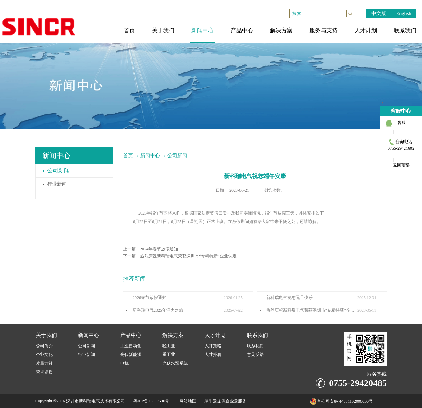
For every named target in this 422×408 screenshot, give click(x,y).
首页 (128, 155)
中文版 (378, 13)
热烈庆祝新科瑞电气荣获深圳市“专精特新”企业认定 (311, 310)
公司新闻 (177, 155)
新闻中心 (150, 155)
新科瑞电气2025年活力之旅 (158, 310)
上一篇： (150, 249)
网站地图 (186, 401)
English (403, 13)
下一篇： (180, 256)
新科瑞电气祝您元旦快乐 (289, 297)
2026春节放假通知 (149, 297)
